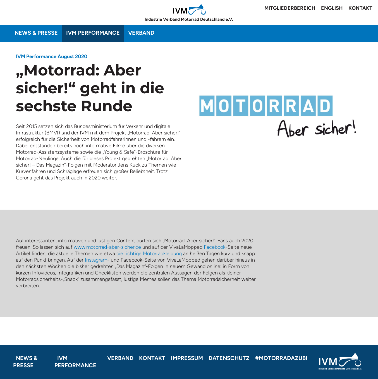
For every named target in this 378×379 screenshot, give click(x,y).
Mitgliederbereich (289, 8)
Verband (141, 32)
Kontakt (360, 8)
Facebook (214, 247)
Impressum (187, 358)
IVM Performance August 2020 (51, 56)
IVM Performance (93, 32)
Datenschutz (229, 358)
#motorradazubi (281, 358)
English (332, 8)
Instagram (96, 260)
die (120, 253)
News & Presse (36, 32)
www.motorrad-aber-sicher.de (107, 247)
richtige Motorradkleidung (153, 253)
